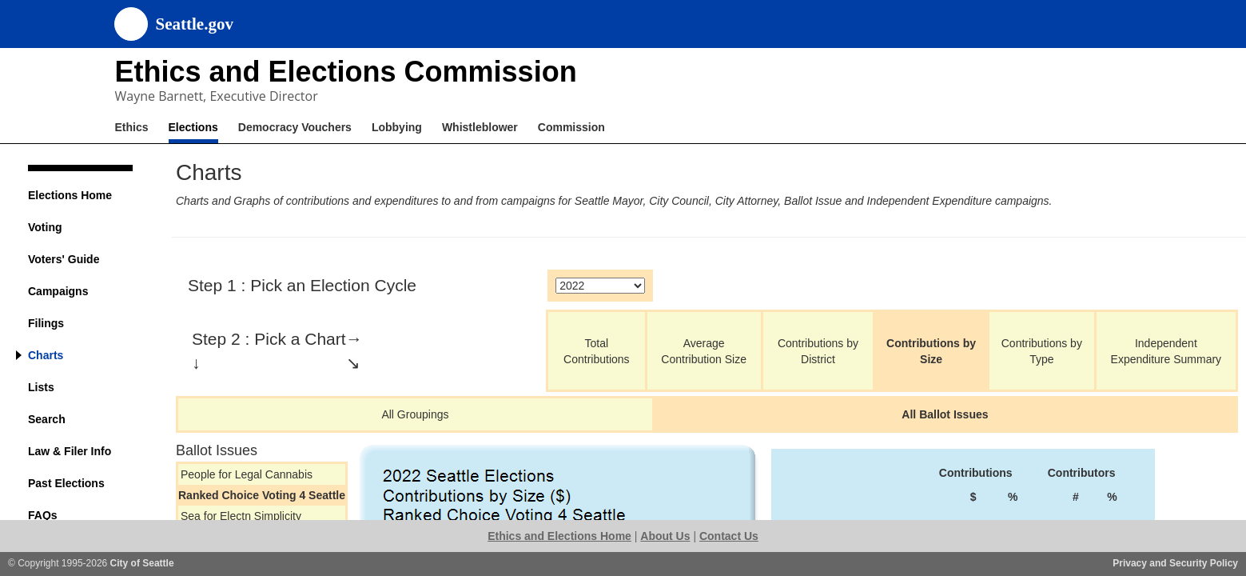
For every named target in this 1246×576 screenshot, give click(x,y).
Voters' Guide (63, 259)
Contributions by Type (1041, 351)
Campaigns (58, 291)
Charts (45, 355)
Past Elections (66, 483)
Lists (41, 387)
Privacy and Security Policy (1175, 563)
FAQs (43, 515)
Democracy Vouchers (295, 127)
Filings (46, 323)
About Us (665, 536)
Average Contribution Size (703, 351)
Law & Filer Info (69, 451)
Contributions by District (818, 351)
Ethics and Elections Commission (346, 71)
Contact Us (728, 536)
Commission (571, 127)
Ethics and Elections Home (559, 536)
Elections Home (70, 195)
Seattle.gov (194, 24)
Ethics (132, 127)
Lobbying (397, 127)
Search (47, 419)
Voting (45, 227)
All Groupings (414, 414)
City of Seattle (142, 563)
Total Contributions (596, 351)
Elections (193, 127)
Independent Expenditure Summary (1166, 351)
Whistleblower (480, 127)
